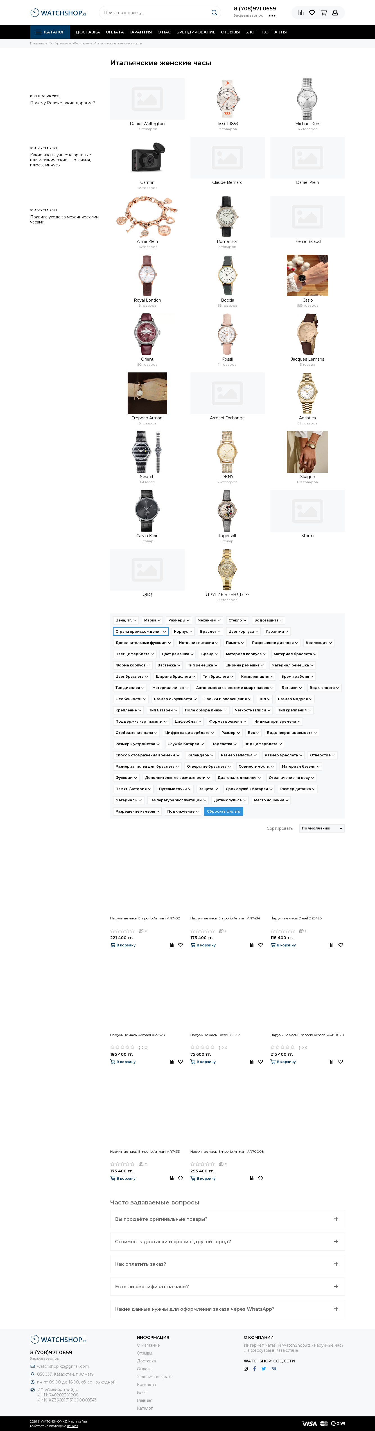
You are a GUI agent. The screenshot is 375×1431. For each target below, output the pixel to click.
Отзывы (230, 32)
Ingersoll (227, 535)
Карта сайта (77, 1421)
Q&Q (147, 594)
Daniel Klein (307, 182)
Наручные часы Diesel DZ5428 (296, 918)
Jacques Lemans (307, 359)
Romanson (227, 241)
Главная (144, 1400)
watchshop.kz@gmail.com (63, 1366)
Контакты (274, 32)
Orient (147, 359)
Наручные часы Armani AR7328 (137, 1035)
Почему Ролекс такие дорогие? (62, 102)
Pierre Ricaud (307, 241)
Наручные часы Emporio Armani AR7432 (145, 918)
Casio (307, 300)
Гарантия (141, 32)
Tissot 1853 (227, 123)
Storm (307, 535)
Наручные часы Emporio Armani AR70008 (227, 1151)
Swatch (147, 476)
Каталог (50, 32)
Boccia (227, 300)
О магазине (148, 1345)
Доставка (88, 32)
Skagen (307, 476)
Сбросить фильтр (223, 811)
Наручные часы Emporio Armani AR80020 (307, 1035)
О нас (164, 32)
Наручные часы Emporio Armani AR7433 (145, 1151)
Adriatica (307, 418)
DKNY (228, 476)
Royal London (147, 300)
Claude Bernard (227, 182)
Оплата (115, 32)
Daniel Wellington (147, 123)
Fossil (227, 359)
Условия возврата (155, 1376)
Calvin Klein (147, 535)
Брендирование (196, 32)
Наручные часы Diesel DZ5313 (215, 1035)
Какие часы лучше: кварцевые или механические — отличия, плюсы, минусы (60, 160)
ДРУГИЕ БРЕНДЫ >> (227, 594)
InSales (72, 1426)
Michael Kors (307, 123)
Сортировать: (280, 828)
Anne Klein (147, 241)
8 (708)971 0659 (255, 9)
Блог (251, 32)
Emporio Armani (147, 418)
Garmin (147, 182)
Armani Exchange (227, 418)
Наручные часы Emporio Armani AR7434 (225, 918)
